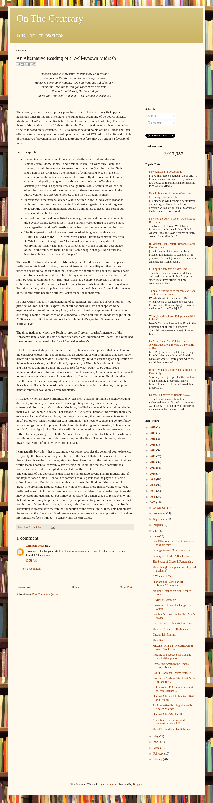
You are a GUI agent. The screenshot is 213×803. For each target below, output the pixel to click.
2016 (153, 438)
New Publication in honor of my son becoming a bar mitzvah (170, 195)
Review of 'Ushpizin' (165, 599)
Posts (152, 116)
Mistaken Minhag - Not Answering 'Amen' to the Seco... (173, 647)
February (158, 753)
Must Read (159, 640)
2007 (153, 490)
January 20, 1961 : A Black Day (171, 556)
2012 (153, 462)
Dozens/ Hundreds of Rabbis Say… (169, 394)
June (156, 536)
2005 (153, 502)
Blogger (137, 784)
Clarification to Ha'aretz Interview (172, 623)
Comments (155, 123)
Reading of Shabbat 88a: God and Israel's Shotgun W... (172, 656)
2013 (153, 456)
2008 (153, 485)
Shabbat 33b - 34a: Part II (167, 714)
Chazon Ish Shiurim (164, 634)
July (156, 530)
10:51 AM (31, 560)
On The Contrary (49, 18)
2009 (153, 479)
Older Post (126, 587)
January (158, 759)
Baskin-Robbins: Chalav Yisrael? (172, 672)
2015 (153, 444)
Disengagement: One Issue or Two (172, 550)
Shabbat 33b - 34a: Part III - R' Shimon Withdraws (170, 583)
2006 (153, 496)
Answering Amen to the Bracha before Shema (171, 665)
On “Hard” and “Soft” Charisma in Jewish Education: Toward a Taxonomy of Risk (171, 345)
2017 (153, 433)
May (156, 736)
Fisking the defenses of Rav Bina (168, 269)
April (156, 741)
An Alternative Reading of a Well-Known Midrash (172, 707)
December (159, 507)
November (159, 513)
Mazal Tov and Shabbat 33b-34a (171, 729)
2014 (153, 450)
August (157, 525)
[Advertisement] (171, 74)
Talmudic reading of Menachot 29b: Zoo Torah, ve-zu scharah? (172, 292)
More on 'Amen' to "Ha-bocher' (171, 629)
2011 (153, 467)
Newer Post (24, 587)
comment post (34, 545)
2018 (153, 427)
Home (75, 587)
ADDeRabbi (35, 527)
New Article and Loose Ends (165, 171)
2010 (153, 473)
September (159, 519)
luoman (113, 784)
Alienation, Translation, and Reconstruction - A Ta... (169, 722)
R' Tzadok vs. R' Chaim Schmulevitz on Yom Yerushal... (174, 689)
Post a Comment (31, 568)
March (157, 747)
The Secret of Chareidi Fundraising (173, 561)
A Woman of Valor (163, 576)
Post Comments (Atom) (45, 594)
